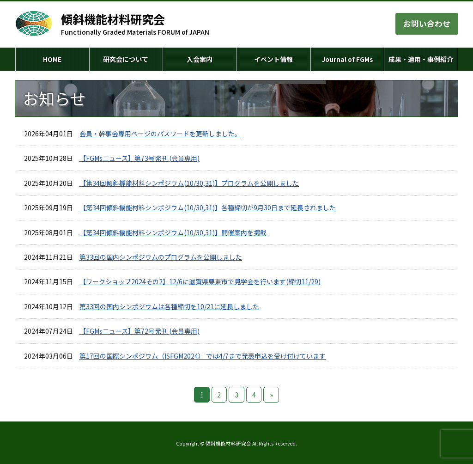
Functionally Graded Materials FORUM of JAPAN (135, 24)
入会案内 (199, 59)
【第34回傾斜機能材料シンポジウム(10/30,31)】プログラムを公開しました (189, 183)
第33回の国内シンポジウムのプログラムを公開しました (160, 257)
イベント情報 (273, 59)
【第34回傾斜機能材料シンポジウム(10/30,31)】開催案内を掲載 (173, 232)
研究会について (125, 59)
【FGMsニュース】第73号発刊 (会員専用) (139, 158)
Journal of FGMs (347, 59)
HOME (52, 59)
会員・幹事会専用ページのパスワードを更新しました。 (160, 133)
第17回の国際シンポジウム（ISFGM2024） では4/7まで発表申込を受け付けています (202, 355)
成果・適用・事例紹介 (420, 59)
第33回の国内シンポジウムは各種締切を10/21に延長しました (169, 306)
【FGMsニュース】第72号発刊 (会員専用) (139, 331)
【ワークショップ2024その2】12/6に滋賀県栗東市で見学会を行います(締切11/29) (200, 281)
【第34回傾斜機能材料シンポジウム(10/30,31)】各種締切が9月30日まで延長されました (207, 207)
